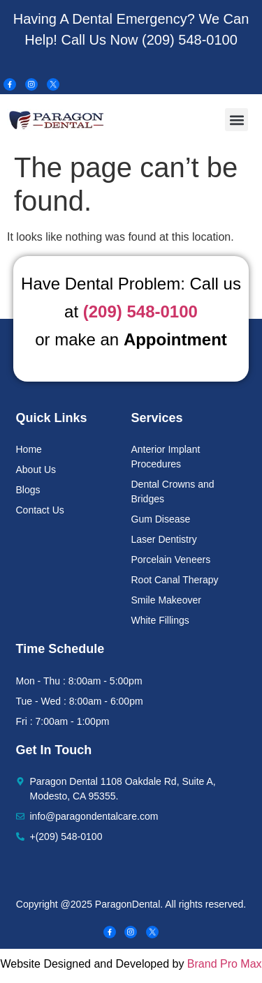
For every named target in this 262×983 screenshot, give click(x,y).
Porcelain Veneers (171, 559)
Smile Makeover (166, 600)
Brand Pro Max (224, 964)
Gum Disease (161, 519)
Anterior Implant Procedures (166, 457)
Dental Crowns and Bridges (172, 491)
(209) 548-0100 (190, 39)
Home (29, 449)
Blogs (28, 489)
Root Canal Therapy (175, 579)
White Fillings (160, 620)
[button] (236, 119)
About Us (36, 469)
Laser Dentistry (164, 539)
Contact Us (40, 510)
